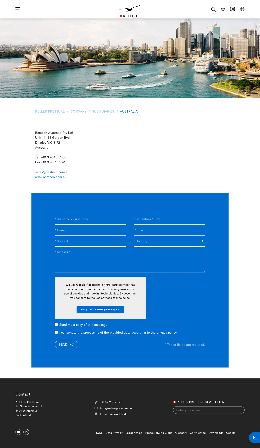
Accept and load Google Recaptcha (100, 309)
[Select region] (242, 11)
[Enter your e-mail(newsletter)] (209, 410)
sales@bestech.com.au (52, 172)
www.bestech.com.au (51, 177)
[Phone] (169, 230)
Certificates (198, 433)
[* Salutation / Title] (169, 219)
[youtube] (18, 432)
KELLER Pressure (50, 111)
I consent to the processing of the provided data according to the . (118, 332)
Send (66, 344)
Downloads (216, 433)
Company (78, 111)
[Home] (130, 11)
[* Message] (130, 259)
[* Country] (169, 241)
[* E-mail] (90, 230)
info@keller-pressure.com (114, 408)
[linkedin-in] (26, 432)
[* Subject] (90, 241)
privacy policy (167, 332)
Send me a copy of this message (83, 325)
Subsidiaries (103, 111)
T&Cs (99, 433)
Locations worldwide (110, 414)
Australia (128, 111)
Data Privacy (114, 433)
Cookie (230, 433)
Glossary (181, 433)
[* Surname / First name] (90, 219)
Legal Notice (133, 433)
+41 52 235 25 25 (108, 402)
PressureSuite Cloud (158, 433)
